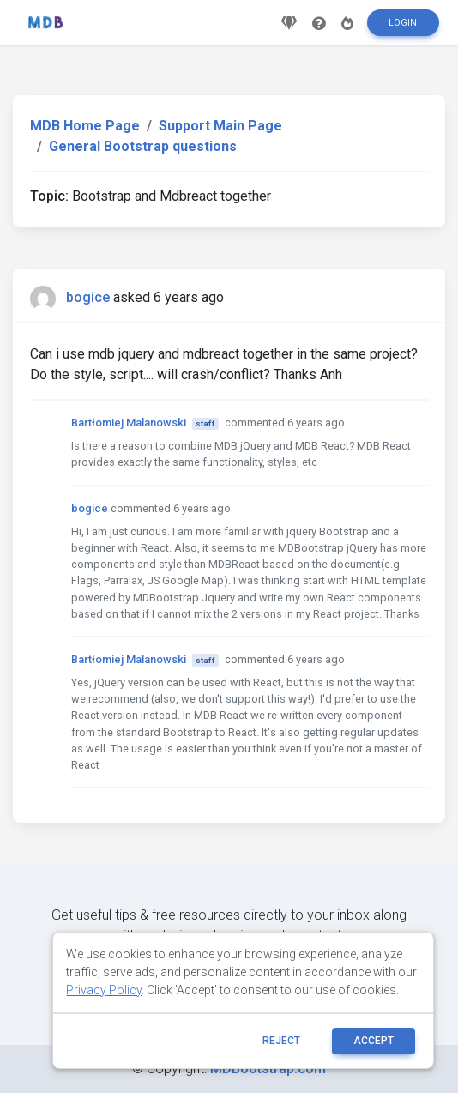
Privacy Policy (104, 990)
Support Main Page (220, 126)
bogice (88, 297)
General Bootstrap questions (143, 146)
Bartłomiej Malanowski (128, 422)
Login (403, 22)
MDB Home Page (85, 126)
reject (281, 1041)
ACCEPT (373, 1041)
